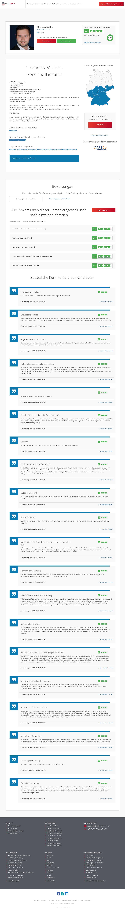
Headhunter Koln (51, 841)
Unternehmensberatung (93, 868)
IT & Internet (89, 855)
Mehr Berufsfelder (13, 881)
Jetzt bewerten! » (66, 41)
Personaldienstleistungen (93, 860)
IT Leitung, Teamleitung (15, 858)
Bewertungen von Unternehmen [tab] (59, 199)
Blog (53, 900)
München (49, 855)
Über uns (73, 4)
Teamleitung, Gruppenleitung (17, 860)
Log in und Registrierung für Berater (111, 4)
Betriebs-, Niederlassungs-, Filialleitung (20, 872)
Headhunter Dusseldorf (53, 833)
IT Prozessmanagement (15, 875)
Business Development (15, 877)
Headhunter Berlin (52, 826)
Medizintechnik (90, 877)
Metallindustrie (90, 870)
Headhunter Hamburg (53, 838)
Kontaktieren (46, 41)
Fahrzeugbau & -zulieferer (93, 863)
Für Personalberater (33, 4)
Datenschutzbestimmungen (70, 900)
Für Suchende (46, 4)
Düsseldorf (49, 863)
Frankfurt (49, 872)
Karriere (43, 900)
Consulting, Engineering (15, 868)
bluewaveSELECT (43, 30)
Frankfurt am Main (52, 868)
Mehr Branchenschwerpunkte (94, 881)
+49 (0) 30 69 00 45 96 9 (95, 829)
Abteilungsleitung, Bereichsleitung (18, 855)
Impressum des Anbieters (100, 135)
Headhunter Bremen (52, 828)
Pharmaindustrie (90, 872)
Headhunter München (53, 843)
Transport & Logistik (91, 875)
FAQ (49, 900)
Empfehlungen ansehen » (92, 42)
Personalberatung (13, 833)
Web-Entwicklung (13, 870)
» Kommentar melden (105, 302)
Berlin (48, 858)
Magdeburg (50, 877)
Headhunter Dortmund (53, 831)
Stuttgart (49, 865)
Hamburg (49, 870)
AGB (81, 900)
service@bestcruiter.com (96, 826)
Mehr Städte (50, 881)
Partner (80, 4)
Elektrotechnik (89, 865)
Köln (47, 860)
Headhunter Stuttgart (53, 845)
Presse (58, 900)
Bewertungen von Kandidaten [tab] (26, 199)
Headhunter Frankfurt (53, 836)
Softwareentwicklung (14, 863)
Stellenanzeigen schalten (60, 4)
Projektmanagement (14, 865)
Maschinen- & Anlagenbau (93, 858)
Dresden (48, 875)
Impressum (88, 900)
